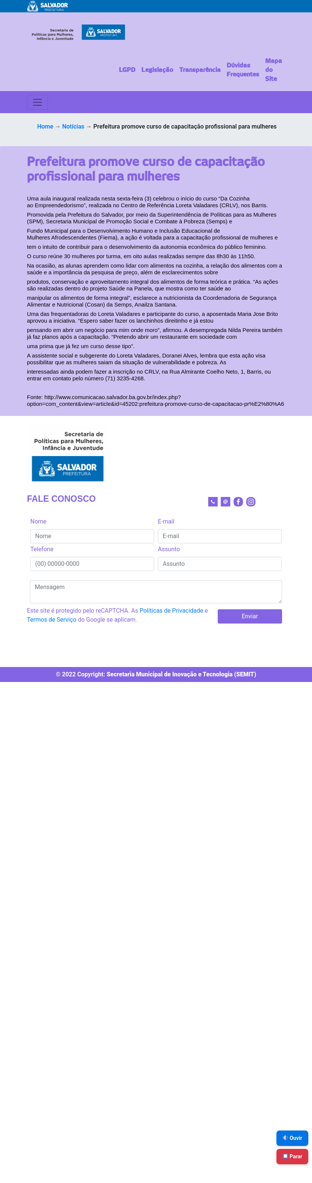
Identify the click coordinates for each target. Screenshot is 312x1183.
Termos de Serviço (51, 619)
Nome (38, 521)
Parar (292, 1156)
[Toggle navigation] (37, 102)
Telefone (41, 549)
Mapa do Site (273, 70)
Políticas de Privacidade (171, 610)
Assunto (169, 549)
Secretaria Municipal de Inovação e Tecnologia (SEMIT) (181, 674)
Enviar (250, 616)
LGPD (127, 70)
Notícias (73, 126)
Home (45, 126)
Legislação (157, 70)
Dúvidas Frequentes (243, 70)
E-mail (166, 521)
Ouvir (292, 1138)
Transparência (200, 70)
